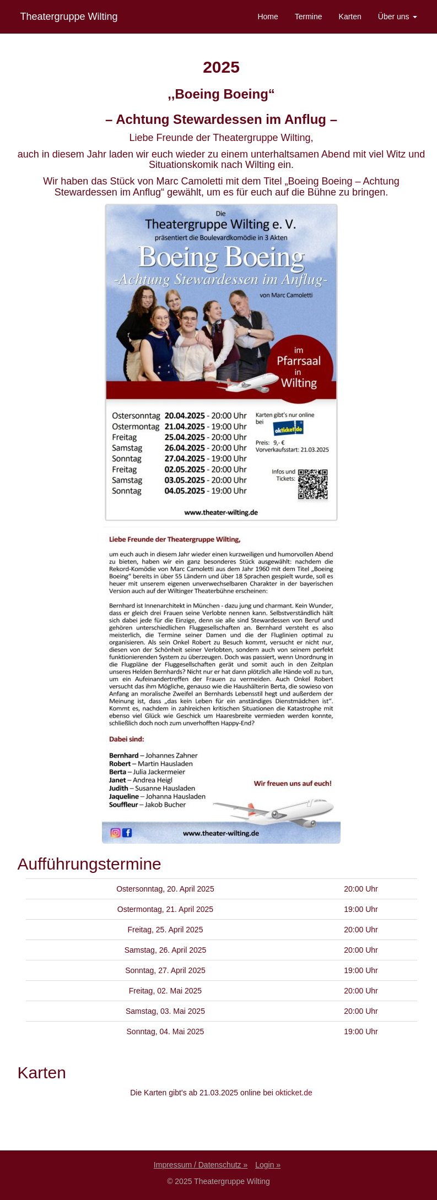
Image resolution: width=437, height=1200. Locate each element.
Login (264, 1164)
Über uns (397, 16)
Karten (350, 16)
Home (267, 16)
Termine (308, 16)
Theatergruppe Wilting (69, 16)
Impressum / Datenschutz (197, 1164)
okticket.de (294, 1092)
